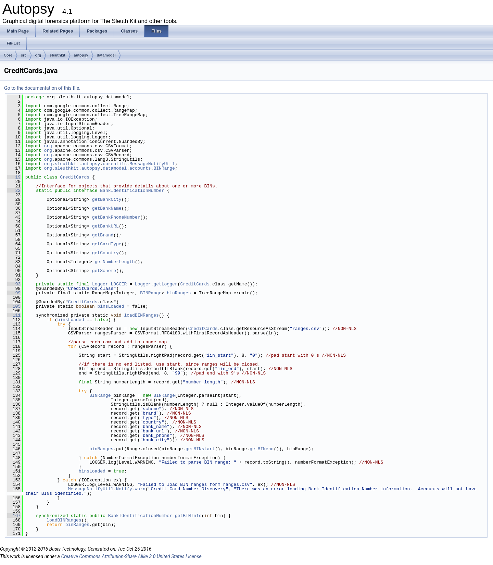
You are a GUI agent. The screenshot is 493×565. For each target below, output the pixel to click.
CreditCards (74, 177)
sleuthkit (57, 55)
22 (14, 190)
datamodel (106, 55)
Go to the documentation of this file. (42, 88)
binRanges (179, 293)
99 (14, 293)
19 (14, 177)
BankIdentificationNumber (132, 190)
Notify (124, 489)
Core (8, 55)
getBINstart (200, 449)
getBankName (107, 208)
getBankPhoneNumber (116, 217)
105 (14, 306)
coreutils (115, 164)
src (24, 55)
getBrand (102, 235)
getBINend (262, 449)
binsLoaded (110, 306)
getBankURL (105, 226)
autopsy (81, 55)
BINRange (164, 168)
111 (14, 315)
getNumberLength (115, 262)
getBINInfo (188, 516)
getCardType (107, 244)
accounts (140, 168)
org (38, 55)
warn (140, 489)
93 (14, 284)
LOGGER (119, 284)
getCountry (105, 253)
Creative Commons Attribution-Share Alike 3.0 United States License (131, 556)
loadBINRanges (141, 315)
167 (14, 516)
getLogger (165, 284)
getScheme (104, 271)
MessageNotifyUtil (152, 164)
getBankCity (107, 199)
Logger (100, 284)
